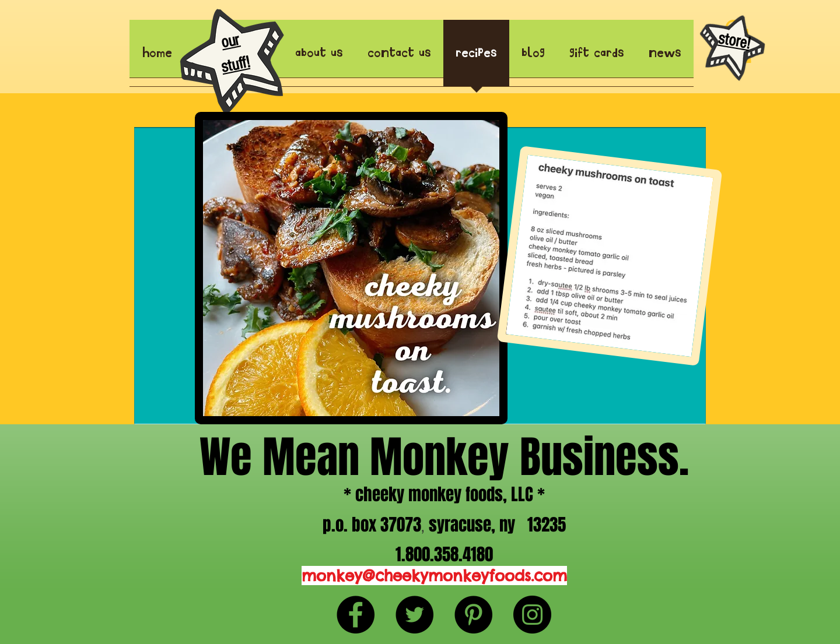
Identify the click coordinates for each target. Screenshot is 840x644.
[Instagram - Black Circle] (532, 615)
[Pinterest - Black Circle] (473, 615)
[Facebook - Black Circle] (355, 615)
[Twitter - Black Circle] (414, 615)
